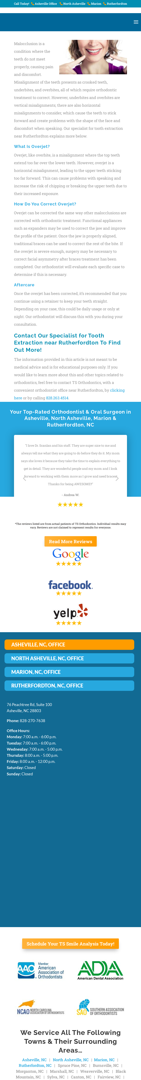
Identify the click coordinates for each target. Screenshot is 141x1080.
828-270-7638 (32, 720)
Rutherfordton (115, 4)
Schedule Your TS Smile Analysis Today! (70, 944)
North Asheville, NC (71, 1059)
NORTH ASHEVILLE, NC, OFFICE (47, 658)
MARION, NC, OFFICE (36, 672)
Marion (94, 4)
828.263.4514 (57, 397)
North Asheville (72, 4)
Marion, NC (104, 1059)
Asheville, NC (34, 1059)
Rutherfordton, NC (35, 1065)
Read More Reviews (70, 541)
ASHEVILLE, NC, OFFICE (38, 644)
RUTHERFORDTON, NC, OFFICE (47, 685)
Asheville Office (44, 4)
